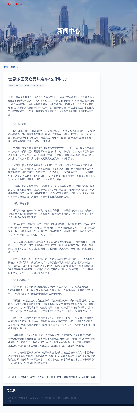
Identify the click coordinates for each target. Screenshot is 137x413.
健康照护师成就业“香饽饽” (31, 376)
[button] (133, 4)
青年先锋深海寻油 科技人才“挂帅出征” (76, 376)
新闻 (13, 67)
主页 (5, 67)
